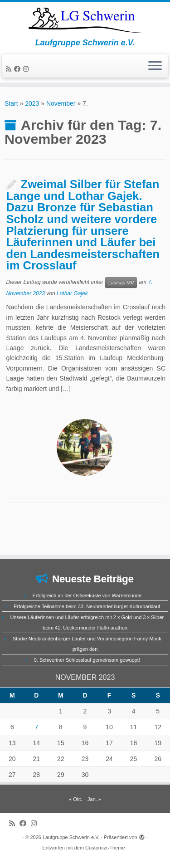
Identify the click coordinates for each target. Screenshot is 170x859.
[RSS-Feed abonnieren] (10, 69)
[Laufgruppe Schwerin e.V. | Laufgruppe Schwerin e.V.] (85, 20)
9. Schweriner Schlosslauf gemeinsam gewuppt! (87, 660)
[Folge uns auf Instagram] (27, 69)
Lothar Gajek (72, 293)
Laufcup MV (121, 282)
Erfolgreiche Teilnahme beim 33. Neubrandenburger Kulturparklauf (87, 606)
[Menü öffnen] (155, 66)
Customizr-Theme (105, 847)
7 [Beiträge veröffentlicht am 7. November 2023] (36, 727)
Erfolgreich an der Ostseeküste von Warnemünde (87, 595)
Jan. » (94, 799)
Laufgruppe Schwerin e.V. (71, 837)
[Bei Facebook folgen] (18, 69)
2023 (32, 103)
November (61, 103)
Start (11, 103)
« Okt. (75, 799)
